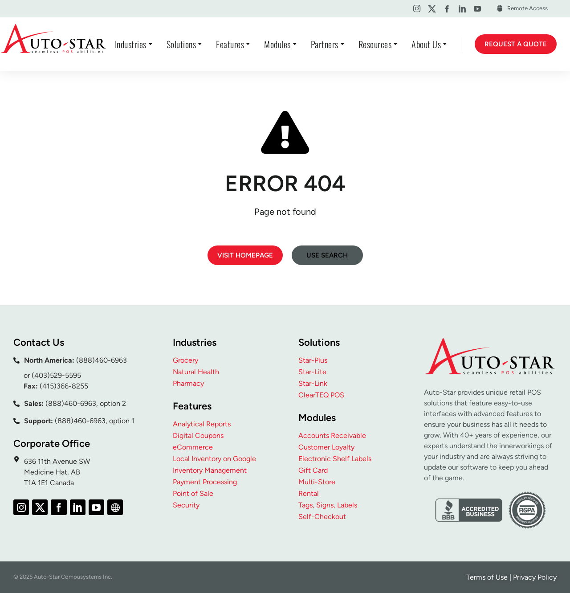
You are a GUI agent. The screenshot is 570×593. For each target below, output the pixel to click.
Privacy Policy (535, 577)
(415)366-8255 (64, 386)
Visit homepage (245, 255)
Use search (327, 255)
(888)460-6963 (101, 360)
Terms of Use (487, 577)
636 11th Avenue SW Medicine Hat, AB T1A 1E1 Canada (57, 472)
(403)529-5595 (56, 375)
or (28, 375)
